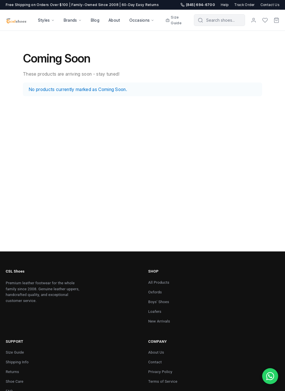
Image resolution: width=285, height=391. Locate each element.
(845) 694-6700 (197, 5)
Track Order (244, 5)
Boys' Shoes (158, 302)
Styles (46, 20)
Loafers (154, 311)
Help (224, 5)
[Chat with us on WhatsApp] (270, 376)
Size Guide (174, 20)
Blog (95, 20)
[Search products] (223, 20)
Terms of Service (162, 381)
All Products (158, 282)
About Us (156, 352)
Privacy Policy (160, 372)
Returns (12, 372)
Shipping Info (17, 362)
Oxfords (155, 292)
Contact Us (269, 5)
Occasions (141, 20)
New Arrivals (159, 321)
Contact (155, 362)
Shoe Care (14, 381)
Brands (73, 20)
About (114, 20)
